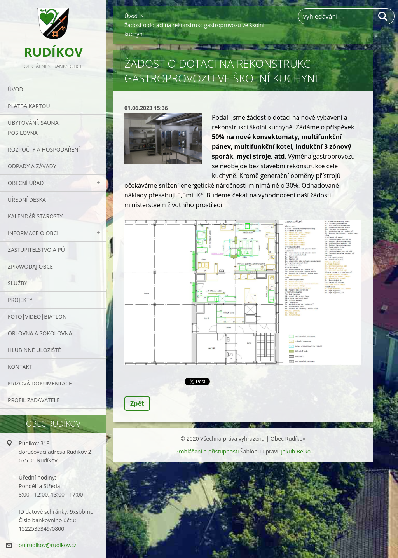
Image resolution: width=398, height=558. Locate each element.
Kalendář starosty (35, 216)
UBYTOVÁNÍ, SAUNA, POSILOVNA (34, 127)
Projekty (20, 299)
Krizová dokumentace (40, 383)
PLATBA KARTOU (29, 106)
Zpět (137, 403)
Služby (17, 283)
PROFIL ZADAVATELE (34, 400)
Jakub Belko (296, 451)
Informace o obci (33, 233)
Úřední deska (27, 199)
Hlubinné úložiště (34, 350)
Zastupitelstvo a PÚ (36, 249)
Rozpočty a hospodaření (44, 149)
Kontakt (20, 366)
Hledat (383, 16)
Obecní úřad (26, 183)
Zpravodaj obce (30, 266)
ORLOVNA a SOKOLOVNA (40, 333)
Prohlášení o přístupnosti (207, 451)
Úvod (15, 89)
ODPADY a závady (32, 166)
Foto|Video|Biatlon (37, 316)
